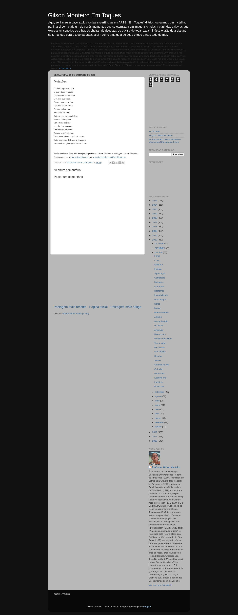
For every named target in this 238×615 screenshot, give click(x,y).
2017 (155, 222)
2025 (155, 200)
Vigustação (159, 273)
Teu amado (159, 343)
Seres (157, 304)
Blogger (147, 606)
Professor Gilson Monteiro (166, 467)
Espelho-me (160, 378)
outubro (159, 252)
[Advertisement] (97, 279)
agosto (158, 396)
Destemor (159, 291)
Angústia (158, 330)
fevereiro (159, 422)
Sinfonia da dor (161, 364)
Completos (159, 278)
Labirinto (158, 382)
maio (157, 409)
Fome (157, 256)
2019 (155, 213)
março (158, 418)
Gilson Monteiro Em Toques (84, 15)
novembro (160, 248)
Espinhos (159, 325)
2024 (155, 205)
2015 (155, 231)
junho (158, 405)
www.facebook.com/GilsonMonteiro (109, 157)
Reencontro (160, 334)
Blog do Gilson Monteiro (161, 135)
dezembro (160, 243)
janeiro (158, 426)
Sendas (158, 356)
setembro (160, 392)
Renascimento (161, 312)
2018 (155, 218)
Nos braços (160, 351)
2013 (155, 239)
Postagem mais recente (70, 307)
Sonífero (158, 264)
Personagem (160, 299)
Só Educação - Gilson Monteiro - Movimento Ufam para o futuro (165, 140)
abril (157, 413)
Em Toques (154, 131)
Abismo (158, 317)
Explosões (159, 373)
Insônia (158, 269)
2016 (155, 226)
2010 (155, 441)
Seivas (157, 360)
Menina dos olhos (163, 338)
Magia (157, 308)
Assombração (161, 321)
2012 (155, 432)
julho (157, 400)
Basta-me (159, 386)
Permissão (159, 347)
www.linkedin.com (79, 157)
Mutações (159, 282)
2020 (155, 209)
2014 (155, 235)
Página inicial (98, 307)
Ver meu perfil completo (160, 585)
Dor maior (159, 286)
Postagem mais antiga (125, 307)
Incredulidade (161, 295)
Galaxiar (158, 369)
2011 (155, 436)
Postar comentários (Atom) (75, 313)
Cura (156, 260)
